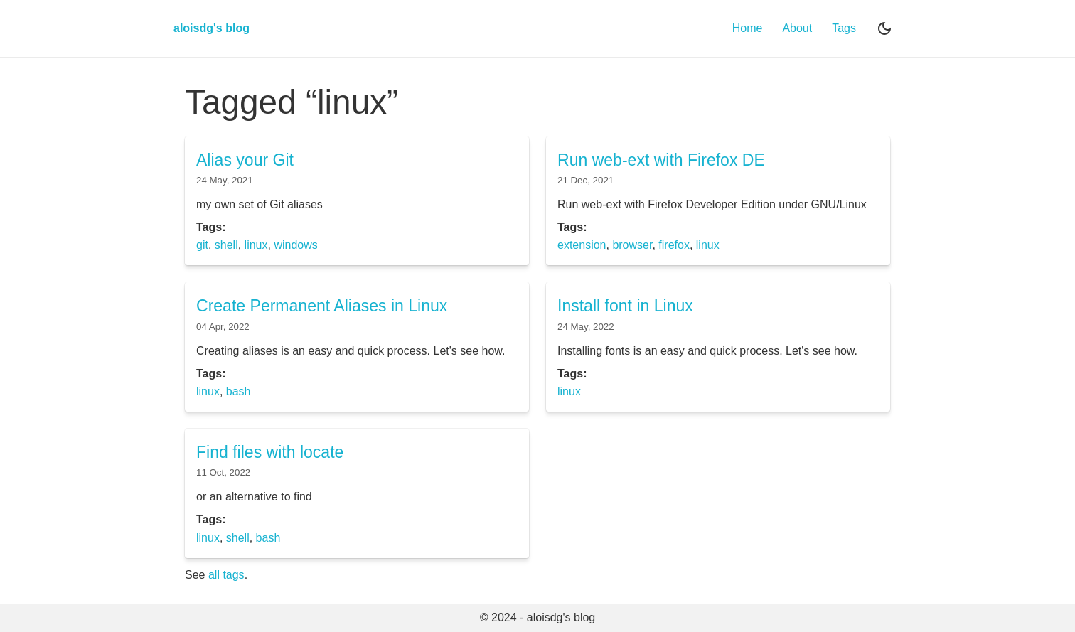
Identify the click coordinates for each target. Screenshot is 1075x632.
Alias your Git (245, 160)
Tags (844, 28)
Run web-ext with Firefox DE (661, 160)
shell (226, 245)
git (202, 245)
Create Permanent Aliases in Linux (321, 305)
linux (256, 245)
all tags (226, 575)
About (797, 28)
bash (238, 391)
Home (747, 28)
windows (295, 245)
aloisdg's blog (211, 28)
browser (632, 245)
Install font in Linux (625, 305)
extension (581, 245)
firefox (674, 245)
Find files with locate (269, 452)
